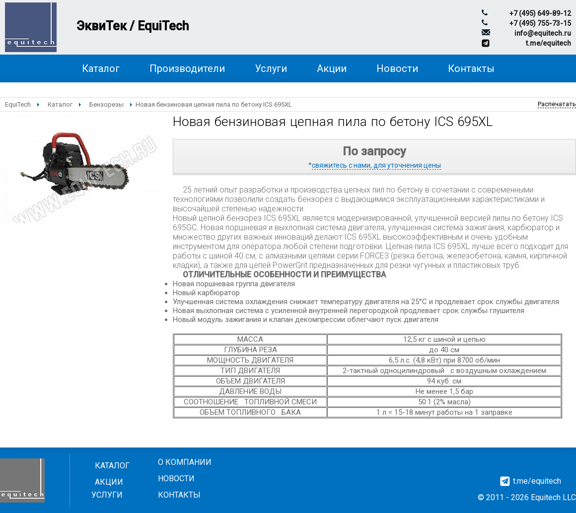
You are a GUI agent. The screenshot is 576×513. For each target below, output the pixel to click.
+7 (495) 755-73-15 (540, 23)
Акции (332, 68)
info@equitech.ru (542, 33)
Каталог (101, 68)
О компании (185, 462)
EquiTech (18, 104)
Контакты (471, 68)
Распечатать (557, 104)
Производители (187, 68)
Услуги (271, 68)
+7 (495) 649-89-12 (540, 13)
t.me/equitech (548, 43)
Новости (397, 68)
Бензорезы (106, 104)
